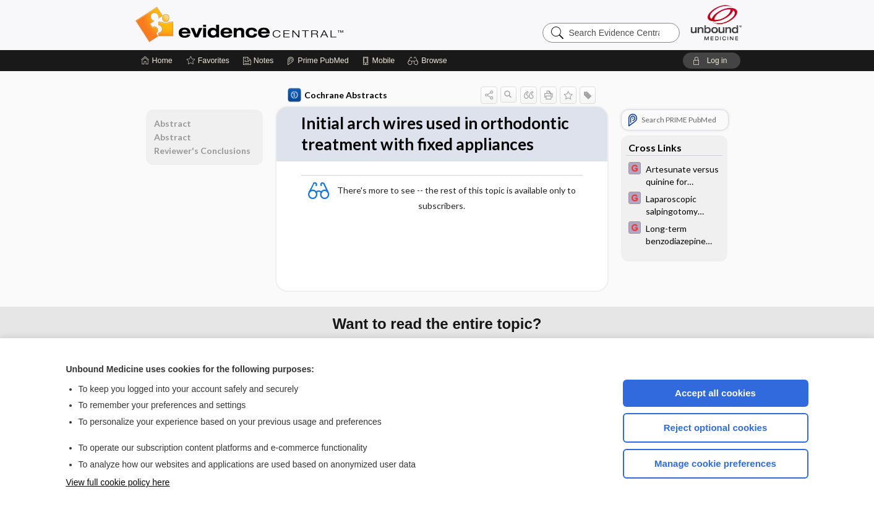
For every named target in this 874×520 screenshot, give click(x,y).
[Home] (157, 60)
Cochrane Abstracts (338, 95)
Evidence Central (288, 24)
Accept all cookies (715, 393)
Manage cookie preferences (715, 463)
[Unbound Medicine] (716, 22)
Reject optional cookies (716, 427)
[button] (429, 60)
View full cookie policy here (118, 482)
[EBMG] (674, 174)
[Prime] (317, 60)
